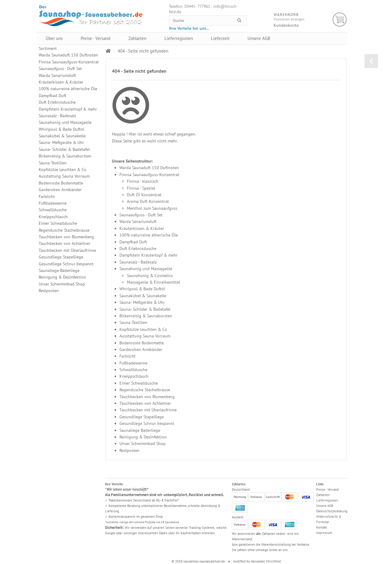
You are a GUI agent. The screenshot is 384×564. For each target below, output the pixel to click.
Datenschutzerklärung (331, 511)
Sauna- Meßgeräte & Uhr (142, 302)
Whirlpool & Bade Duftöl (142, 288)
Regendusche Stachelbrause (144, 389)
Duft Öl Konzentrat (144, 194)
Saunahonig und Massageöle (145, 268)
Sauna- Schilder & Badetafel (144, 309)
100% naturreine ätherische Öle (148, 235)
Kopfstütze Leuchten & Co (143, 329)
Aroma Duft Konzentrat (148, 201)
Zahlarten (137, 38)
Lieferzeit (220, 38)
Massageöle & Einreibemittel (153, 282)
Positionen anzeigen (289, 19)
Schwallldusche (133, 369)
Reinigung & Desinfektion (143, 437)
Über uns (54, 38)
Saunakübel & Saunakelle (142, 295)
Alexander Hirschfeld (266, 561)
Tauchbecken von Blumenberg (147, 396)
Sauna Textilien (133, 322)
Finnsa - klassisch (142, 181)
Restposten (129, 450)
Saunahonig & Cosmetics (150, 275)
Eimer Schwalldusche (138, 383)
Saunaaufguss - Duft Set (141, 215)
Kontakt (321, 527)
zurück (371, 61)
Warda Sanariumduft (138, 221)
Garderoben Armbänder (140, 349)
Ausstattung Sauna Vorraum (144, 336)
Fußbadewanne (133, 363)
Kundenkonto (286, 25)
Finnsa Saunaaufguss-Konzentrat (149, 174)
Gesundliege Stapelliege (141, 416)
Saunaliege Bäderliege (139, 430)
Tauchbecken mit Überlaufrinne (148, 410)
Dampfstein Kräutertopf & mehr (148, 255)
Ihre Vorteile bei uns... (189, 28)
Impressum (324, 533)
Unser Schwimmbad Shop (142, 443)
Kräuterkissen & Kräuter (141, 228)
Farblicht (127, 356)
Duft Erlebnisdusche (137, 248)
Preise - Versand (95, 38)
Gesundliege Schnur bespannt (146, 423)
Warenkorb (339, 19)
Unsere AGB (259, 38)
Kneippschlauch (133, 376)
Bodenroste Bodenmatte (141, 343)
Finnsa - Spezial (141, 188)
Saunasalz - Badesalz (138, 262)
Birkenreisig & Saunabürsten (145, 316)
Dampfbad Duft (133, 242)
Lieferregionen (178, 38)
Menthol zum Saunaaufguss (152, 208)
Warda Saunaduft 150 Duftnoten (149, 167)
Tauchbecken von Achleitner (145, 403)
